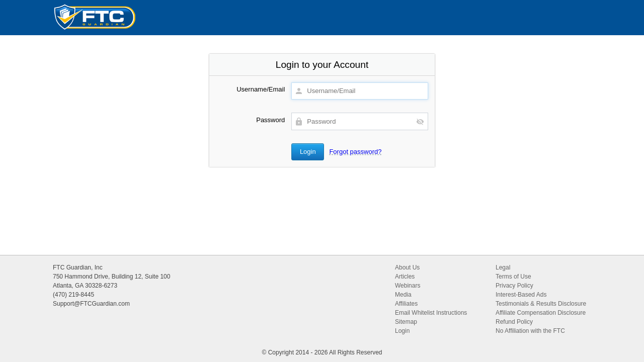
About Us (407, 267)
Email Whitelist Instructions (431, 312)
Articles (405, 276)
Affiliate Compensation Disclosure (541, 312)
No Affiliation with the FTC (530, 330)
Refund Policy (514, 321)
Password (270, 120)
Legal (503, 267)
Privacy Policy (514, 285)
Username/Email (260, 89)
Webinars (407, 285)
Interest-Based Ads (521, 294)
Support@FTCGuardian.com (91, 303)
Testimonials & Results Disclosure (541, 303)
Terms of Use (513, 276)
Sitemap (406, 321)
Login (402, 330)
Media (403, 294)
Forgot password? (355, 151)
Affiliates (406, 303)
